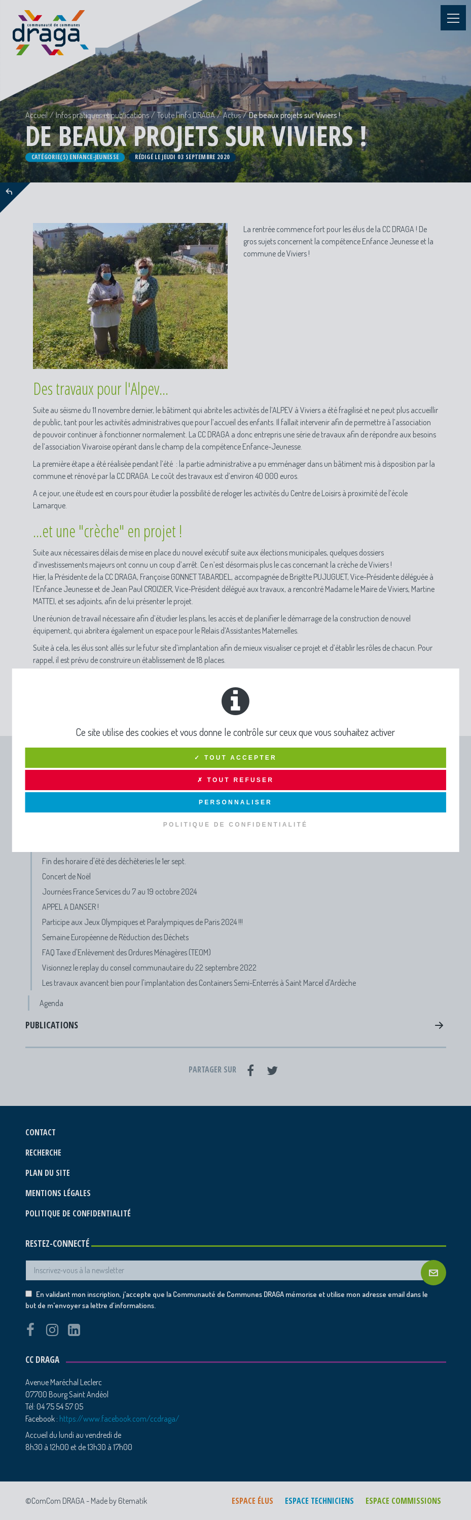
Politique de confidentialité (235, 824)
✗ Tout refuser (235, 780)
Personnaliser (235, 802)
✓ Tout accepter (235, 757)
